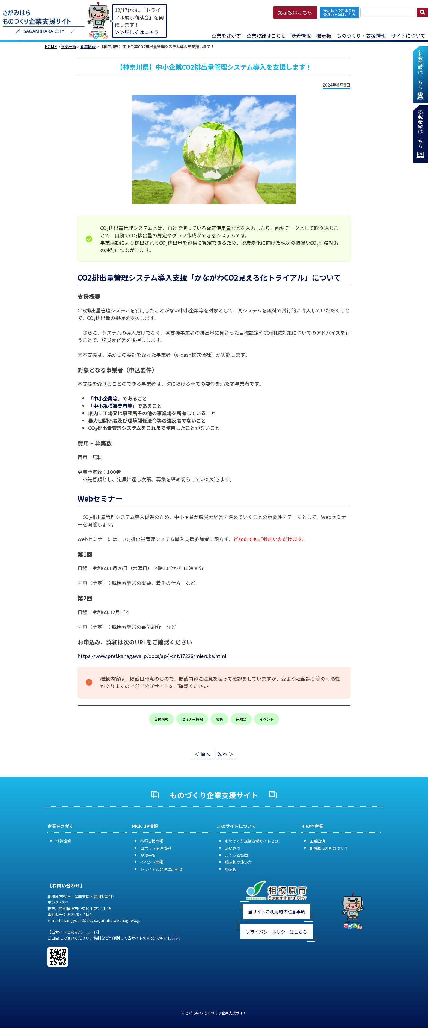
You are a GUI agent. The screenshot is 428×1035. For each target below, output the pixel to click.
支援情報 (161, 719)
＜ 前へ (202, 753)
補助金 (241, 719)
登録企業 (63, 841)
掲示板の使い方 (238, 862)
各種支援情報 (151, 841)
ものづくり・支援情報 (361, 35)
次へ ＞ (226, 753)
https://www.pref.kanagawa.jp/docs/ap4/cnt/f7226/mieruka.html (152, 655)
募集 (219, 719)
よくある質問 (236, 855)
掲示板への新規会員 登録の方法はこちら (339, 12)
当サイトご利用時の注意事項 (276, 911)
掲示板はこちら (295, 12)
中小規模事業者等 (112, 405)
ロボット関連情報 (155, 848)
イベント (267, 719)
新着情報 (301, 35)
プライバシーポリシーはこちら (276, 931)
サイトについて (408, 35)
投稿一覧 (68, 46)
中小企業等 (105, 398)
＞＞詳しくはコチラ (137, 32)
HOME (51, 46)
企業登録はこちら (266, 35)
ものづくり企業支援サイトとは (251, 841)
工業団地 (317, 841)
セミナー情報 (192, 719)
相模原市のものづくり (329, 848)
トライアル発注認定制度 (161, 869)
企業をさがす (226, 35)
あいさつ (232, 848)
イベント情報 (151, 862)
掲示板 (323, 35)
